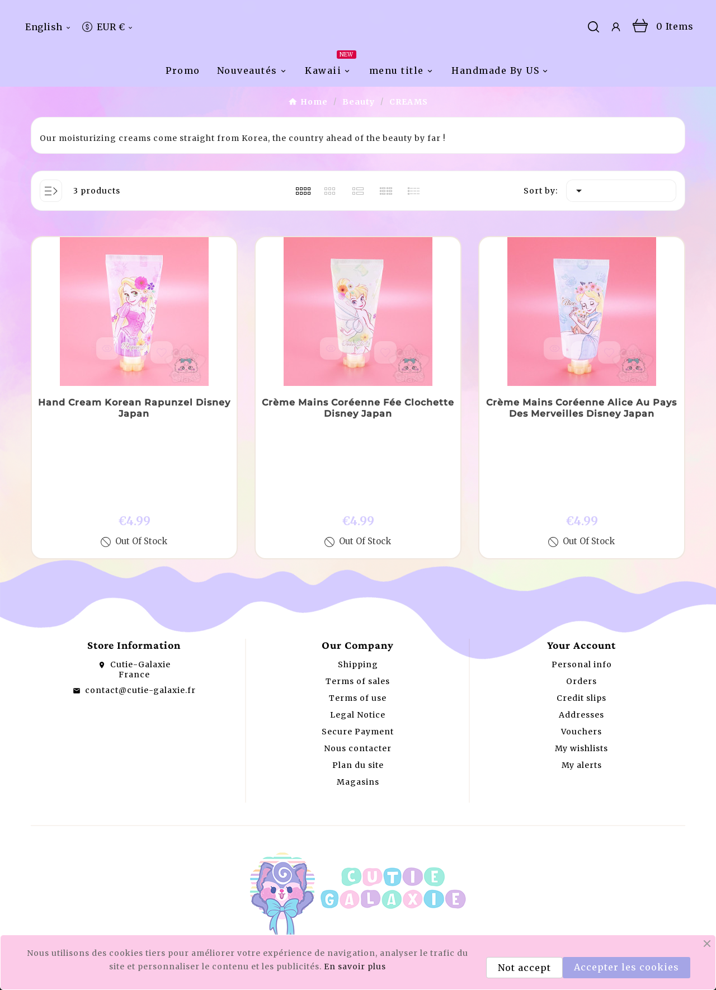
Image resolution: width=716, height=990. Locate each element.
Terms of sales (358, 660)
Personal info (582, 643)
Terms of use (358, 677)
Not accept (524, 967)
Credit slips (581, 677)
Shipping (358, 643)
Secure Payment (358, 710)
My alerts (582, 744)
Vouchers (581, 710)
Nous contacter (358, 727)
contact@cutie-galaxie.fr (140, 669)
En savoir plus (355, 966)
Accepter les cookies (626, 967)
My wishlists (581, 727)
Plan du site (358, 744)
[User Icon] (615, 61)
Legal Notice (357, 694)
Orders (581, 660)
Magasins (358, 761)
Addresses (581, 694)
